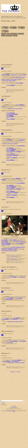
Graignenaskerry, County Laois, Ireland (16, 362)
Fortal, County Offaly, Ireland (18, 77)
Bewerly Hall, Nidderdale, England (8, 249)
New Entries (3, 33)
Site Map (3, 35)
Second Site (13, 410)
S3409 (8, 258)
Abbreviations (21, 33)
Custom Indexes (13, 33)
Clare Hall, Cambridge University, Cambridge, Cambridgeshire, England (13, 247)
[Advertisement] (12, 51)
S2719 (8, 254)
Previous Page (9, 35)
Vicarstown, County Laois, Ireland (9, 143)
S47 (7, 89)
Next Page (15, 35)
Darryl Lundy (14, 406)
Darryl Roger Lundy (14, 255)
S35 (7, 261)
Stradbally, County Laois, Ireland (14, 108)
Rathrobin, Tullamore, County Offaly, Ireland (10, 79)
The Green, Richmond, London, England (12, 250)
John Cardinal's (9, 410)
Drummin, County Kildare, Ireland (15, 321)
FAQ (8, 33)
